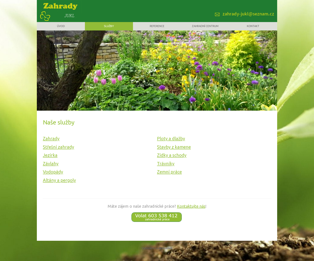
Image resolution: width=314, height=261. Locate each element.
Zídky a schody (171, 160)
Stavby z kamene (174, 152)
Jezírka (50, 160)
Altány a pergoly (59, 185)
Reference (157, 29)
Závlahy (50, 168)
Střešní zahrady (58, 152)
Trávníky (165, 168)
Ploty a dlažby (171, 143)
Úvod (61, 29)
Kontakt (253, 29)
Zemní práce (169, 176)
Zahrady (51, 143)
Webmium (165, 253)
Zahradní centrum (205, 29)
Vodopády (53, 176)
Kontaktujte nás (191, 211)
